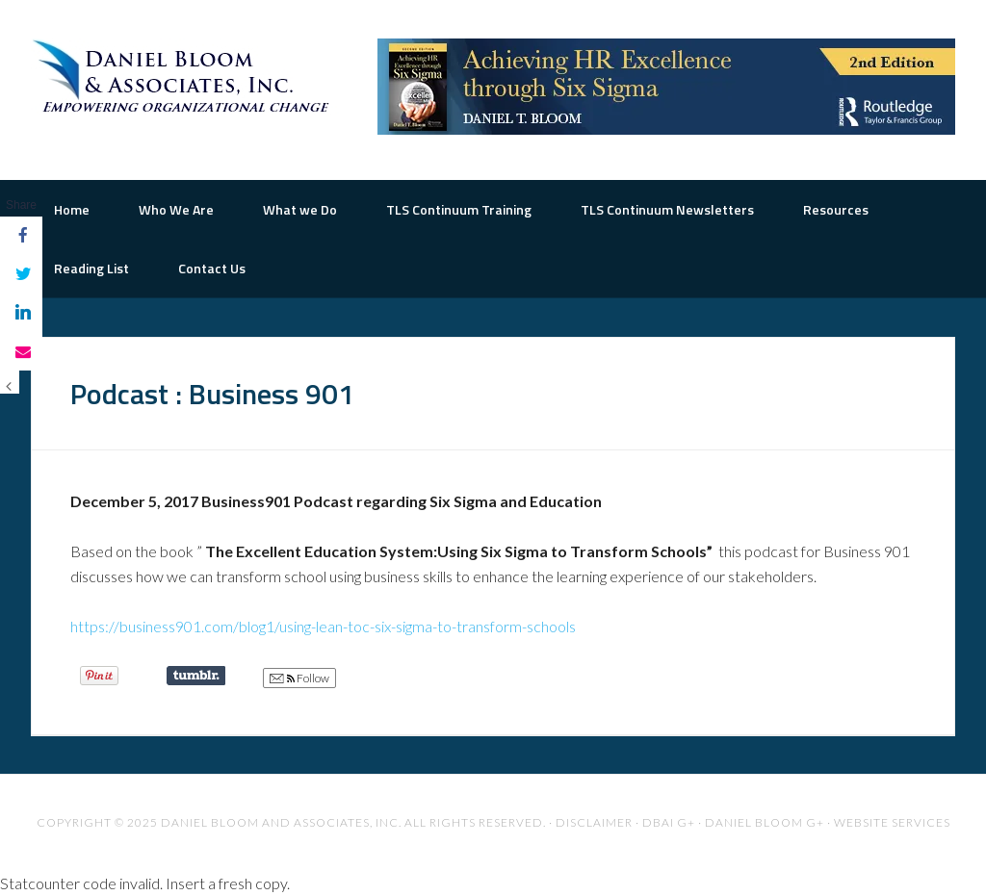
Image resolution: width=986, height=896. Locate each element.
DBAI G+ (668, 822)
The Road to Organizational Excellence (185, 76)
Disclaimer (594, 822)
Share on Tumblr (196, 675)
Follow (299, 678)
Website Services (892, 822)
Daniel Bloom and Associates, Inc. (281, 822)
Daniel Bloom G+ (764, 822)
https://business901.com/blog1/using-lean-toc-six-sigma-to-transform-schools (323, 626)
